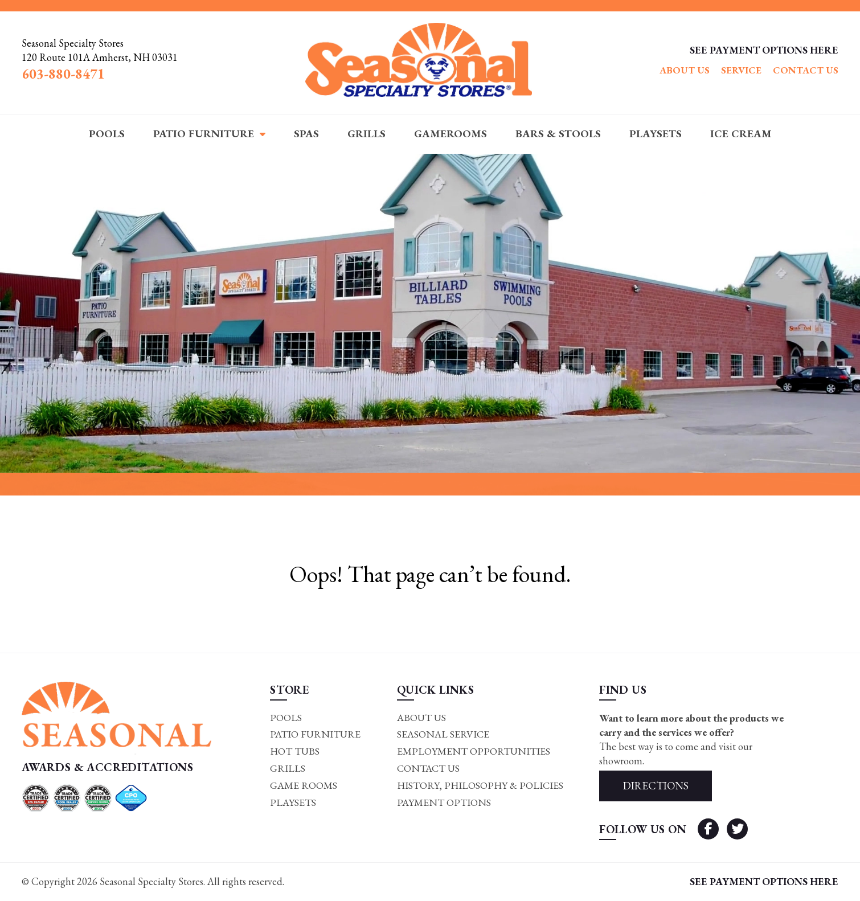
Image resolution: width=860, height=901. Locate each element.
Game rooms (302, 786)
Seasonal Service (441, 735)
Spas (306, 133)
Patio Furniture (203, 133)
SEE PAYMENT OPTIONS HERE (764, 49)
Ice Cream (741, 133)
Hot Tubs (293, 752)
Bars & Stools (558, 133)
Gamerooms (450, 133)
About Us (685, 70)
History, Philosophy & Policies (479, 786)
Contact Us (805, 70)
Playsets (655, 133)
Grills (366, 133)
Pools (107, 133)
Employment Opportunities (472, 752)
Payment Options (442, 803)
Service (741, 70)
